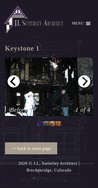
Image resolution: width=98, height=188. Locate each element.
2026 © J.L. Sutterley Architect (47, 163)
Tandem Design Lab (59, 179)
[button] (78, 23)
